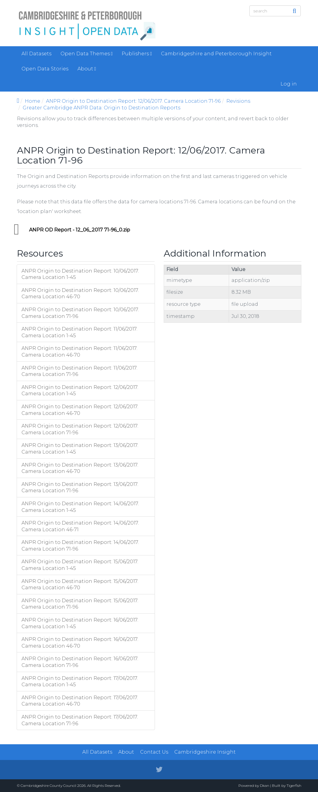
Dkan (264, 785)
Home (32, 101)
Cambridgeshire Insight (205, 752)
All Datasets (36, 54)
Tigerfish (294, 785)
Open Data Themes (87, 54)
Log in (288, 84)
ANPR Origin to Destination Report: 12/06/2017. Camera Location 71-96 (133, 101)
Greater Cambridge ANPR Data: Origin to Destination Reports (101, 108)
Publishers (137, 54)
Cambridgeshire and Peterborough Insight (216, 54)
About (86, 69)
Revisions (238, 101)
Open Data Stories (44, 69)
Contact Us (154, 752)
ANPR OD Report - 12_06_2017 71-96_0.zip (79, 230)
